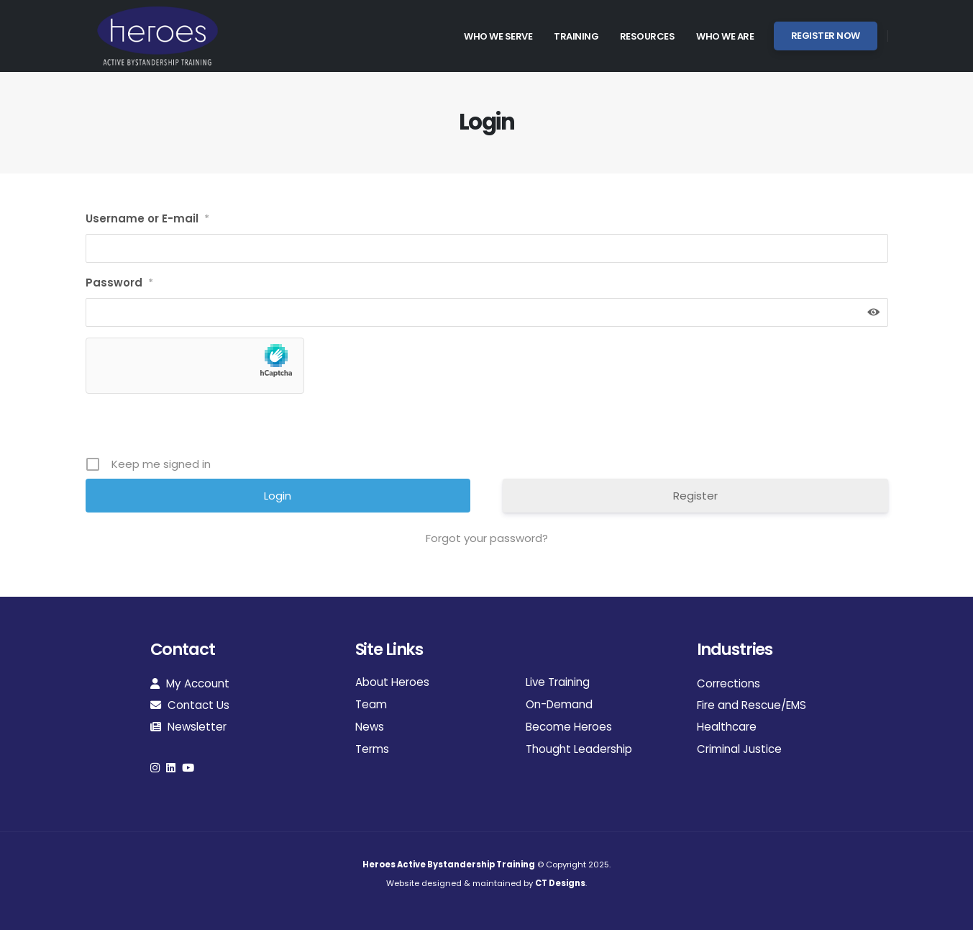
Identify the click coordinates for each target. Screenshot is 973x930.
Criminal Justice (739, 749)
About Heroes (392, 682)
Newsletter (188, 726)
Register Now (825, 35)
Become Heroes (569, 726)
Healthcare (727, 726)
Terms (372, 749)
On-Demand (559, 704)
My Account (189, 683)
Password (119, 283)
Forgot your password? (487, 538)
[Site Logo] (157, 36)
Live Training (558, 682)
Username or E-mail (147, 219)
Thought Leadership (579, 749)
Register (695, 495)
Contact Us (189, 705)
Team (371, 704)
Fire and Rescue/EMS (751, 705)
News (369, 726)
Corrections (728, 683)
